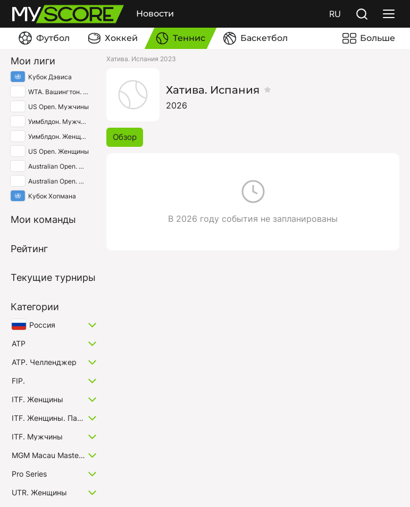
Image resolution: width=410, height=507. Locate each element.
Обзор (125, 137)
